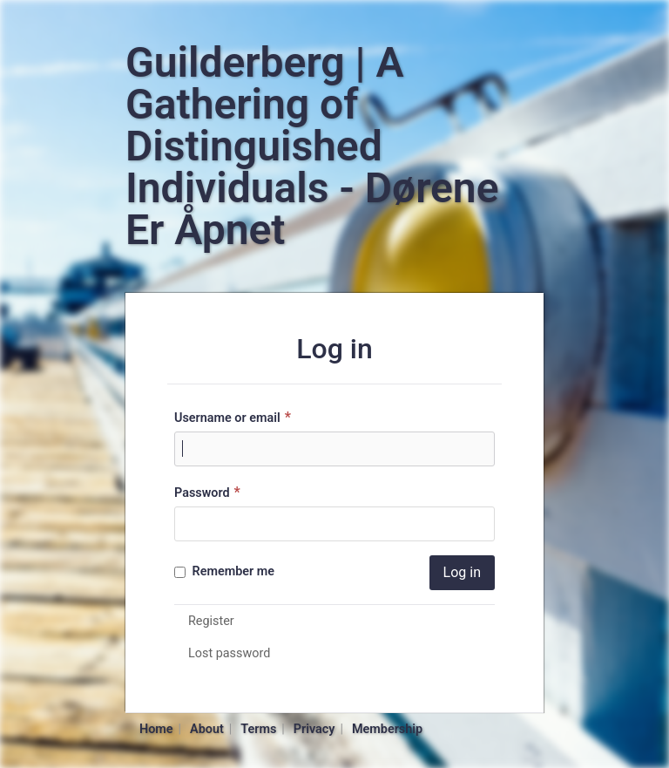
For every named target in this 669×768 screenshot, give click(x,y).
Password (209, 492)
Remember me (224, 571)
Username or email (234, 417)
